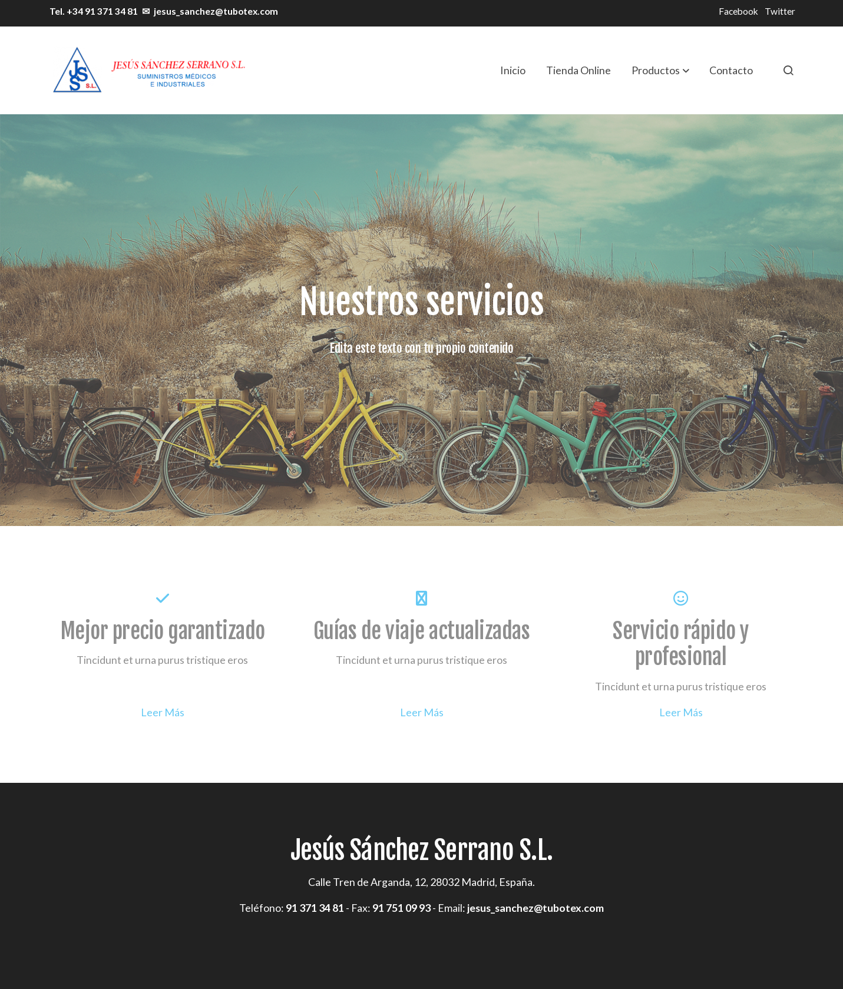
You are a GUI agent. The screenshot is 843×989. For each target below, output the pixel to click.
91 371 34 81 (315, 907)
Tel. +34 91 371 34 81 (93, 11)
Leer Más (162, 712)
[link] (148, 70)
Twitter (780, 11)
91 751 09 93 (401, 907)
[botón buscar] (788, 70)
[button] (660, 70)
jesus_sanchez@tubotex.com (216, 11)
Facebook (738, 11)
